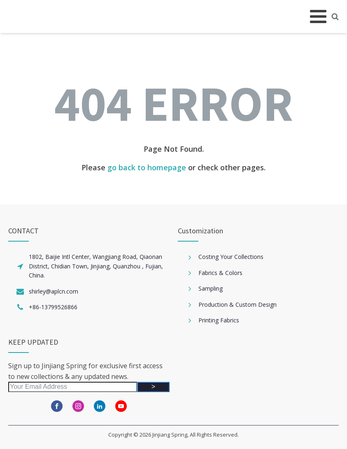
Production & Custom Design (237, 304)
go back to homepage (146, 167)
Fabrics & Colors (220, 273)
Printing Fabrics (218, 320)
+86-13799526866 (53, 307)
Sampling (210, 288)
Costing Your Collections (230, 257)
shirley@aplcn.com (53, 291)
